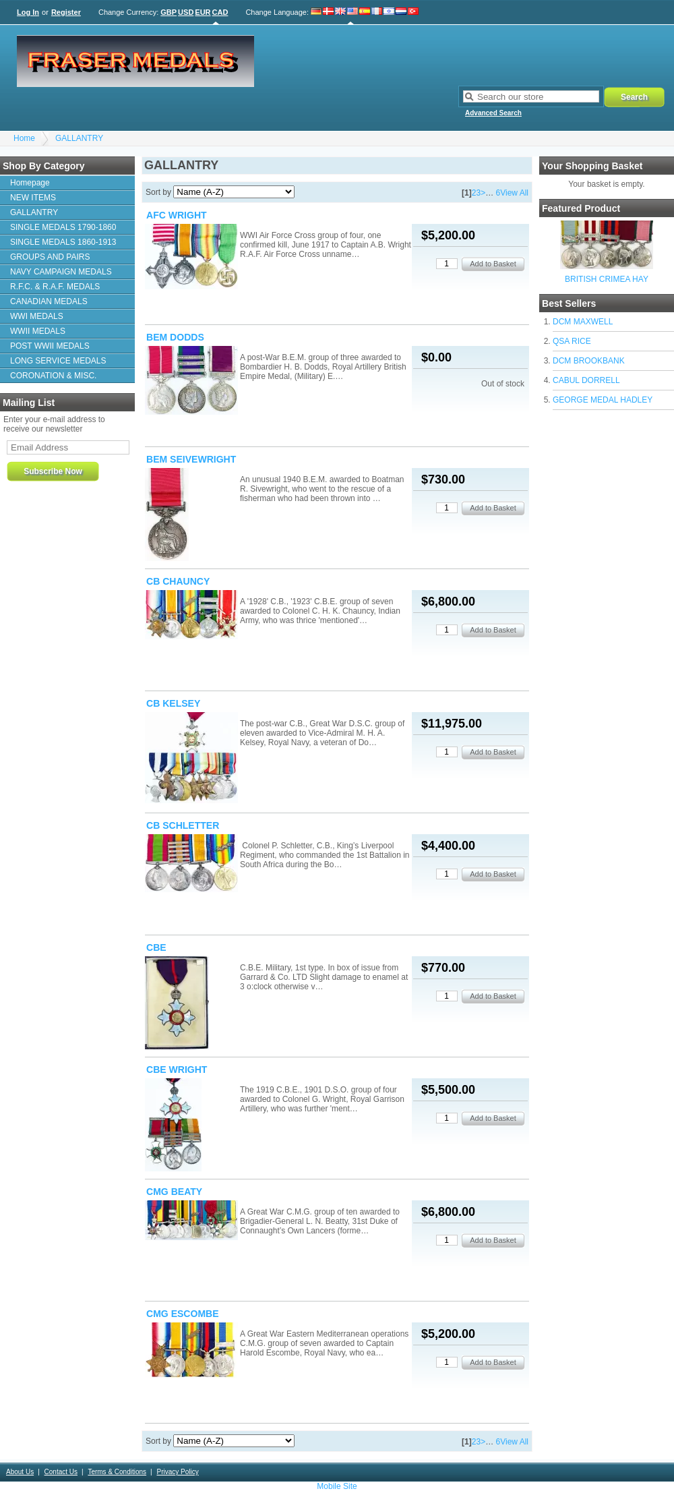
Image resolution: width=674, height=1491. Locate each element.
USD (185, 12)
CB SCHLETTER (182, 825)
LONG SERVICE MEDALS (58, 361)
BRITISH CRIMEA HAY (606, 279)
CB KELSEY (173, 703)
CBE (156, 947)
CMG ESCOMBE (182, 1313)
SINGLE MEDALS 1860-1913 (63, 242)
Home (24, 138)
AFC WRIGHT (176, 215)
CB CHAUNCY (178, 581)
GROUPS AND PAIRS (50, 257)
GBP (168, 12)
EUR (202, 12)
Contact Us (61, 1471)
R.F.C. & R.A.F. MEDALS (55, 286)
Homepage (30, 182)
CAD (220, 12)
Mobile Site (337, 1486)
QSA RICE (572, 341)
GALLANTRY (79, 138)
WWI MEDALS (36, 316)
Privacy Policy (177, 1471)
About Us (20, 1471)
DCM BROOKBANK (589, 361)
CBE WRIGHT (176, 1069)
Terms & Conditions (117, 1471)
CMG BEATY (174, 1191)
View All (514, 193)
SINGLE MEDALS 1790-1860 (63, 227)
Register (66, 12)
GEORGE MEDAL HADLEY (602, 400)
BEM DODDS (175, 337)
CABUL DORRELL (586, 380)
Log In (28, 12)
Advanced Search (493, 113)
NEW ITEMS (33, 197)
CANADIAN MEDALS (49, 301)
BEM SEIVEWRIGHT (191, 459)
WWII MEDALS (37, 331)
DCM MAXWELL (583, 321)
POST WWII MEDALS (50, 346)
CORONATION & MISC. (53, 375)
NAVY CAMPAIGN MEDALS (61, 271)
